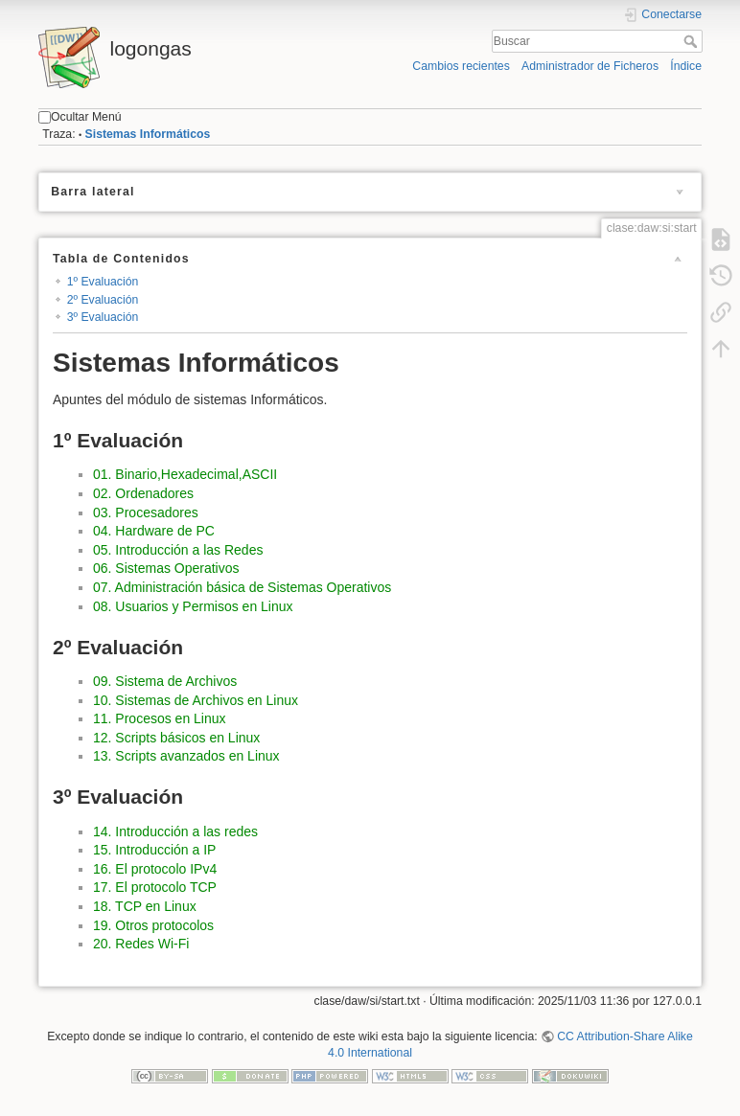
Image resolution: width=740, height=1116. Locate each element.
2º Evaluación (103, 300)
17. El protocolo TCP (155, 887)
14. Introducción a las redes (175, 831)
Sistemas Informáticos (148, 134)
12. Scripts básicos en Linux (176, 737)
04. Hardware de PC (154, 530)
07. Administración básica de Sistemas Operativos (242, 587)
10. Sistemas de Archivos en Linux (195, 700)
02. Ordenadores (143, 493)
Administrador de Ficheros (590, 66)
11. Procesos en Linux (159, 718)
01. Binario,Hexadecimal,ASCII (185, 474)
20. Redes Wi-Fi (141, 943)
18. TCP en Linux (145, 906)
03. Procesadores (145, 512)
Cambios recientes (460, 66)
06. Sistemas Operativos (166, 568)
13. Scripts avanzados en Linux (186, 755)
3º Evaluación (103, 317)
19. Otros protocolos (153, 925)
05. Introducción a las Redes (178, 550)
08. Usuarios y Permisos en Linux (193, 606)
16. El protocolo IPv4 (155, 869)
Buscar (692, 41)
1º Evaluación (103, 281)
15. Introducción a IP (154, 849)
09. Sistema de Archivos (165, 681)
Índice (686, 66)
